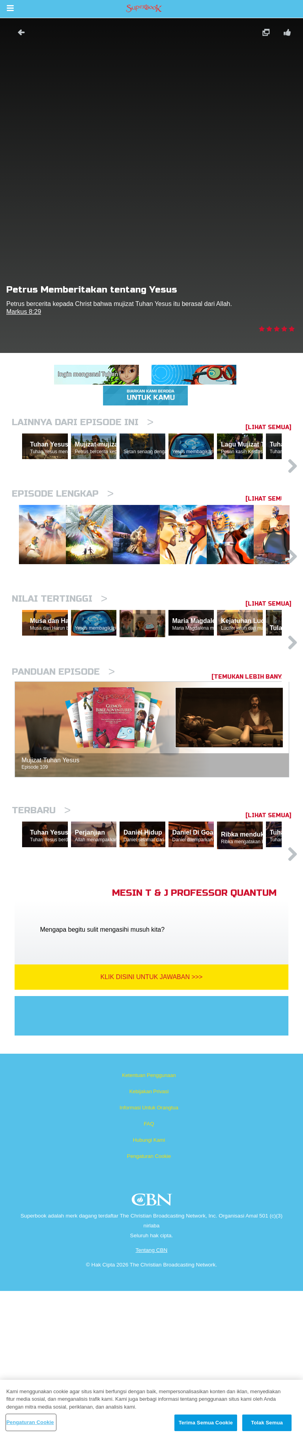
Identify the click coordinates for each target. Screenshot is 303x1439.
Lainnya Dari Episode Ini (82, 422)
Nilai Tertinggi (59, 673)
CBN (152, 1350)
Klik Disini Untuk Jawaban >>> (152, 1125)
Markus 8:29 (23, 311)
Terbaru (41, 921)
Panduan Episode (63, 783)
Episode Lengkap (63, 528)
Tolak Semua (267, 1423)
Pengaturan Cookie (149, 1304)
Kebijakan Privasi (149, 1239)
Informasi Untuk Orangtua (149, 1256)
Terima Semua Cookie (206, 1423)
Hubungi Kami (149, 1288)
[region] (151, 1409)
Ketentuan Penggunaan (149, 1223)
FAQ (149, 1272)
